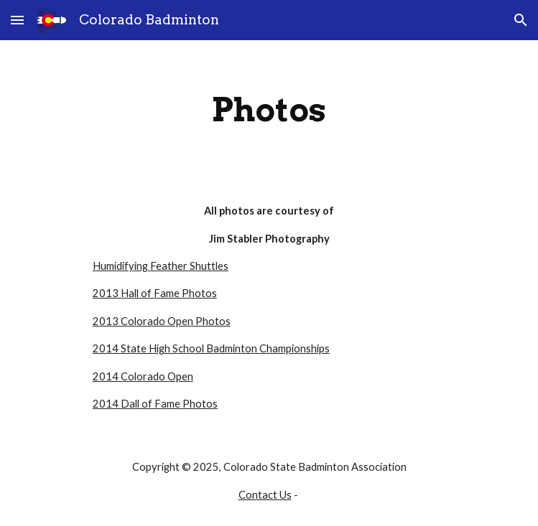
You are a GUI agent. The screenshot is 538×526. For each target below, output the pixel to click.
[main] (269, 110)
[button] (17, 19)
